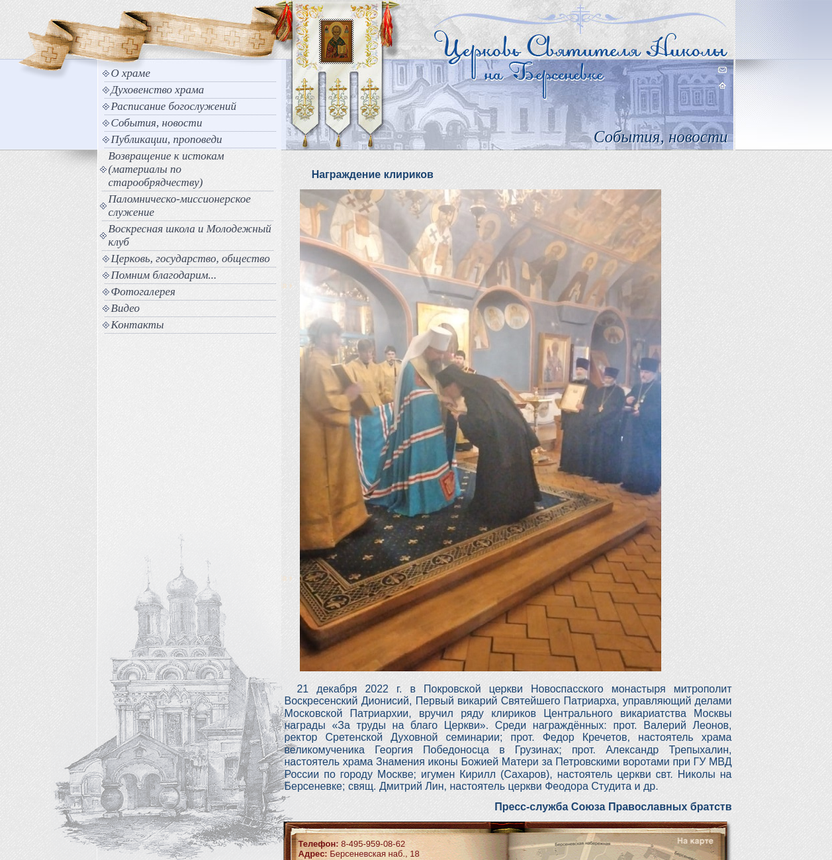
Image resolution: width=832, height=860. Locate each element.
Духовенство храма (158, 89)
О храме (130, 73)
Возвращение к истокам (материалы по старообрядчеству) (166, 169)
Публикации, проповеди (166, 139)
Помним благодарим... (164, 275)
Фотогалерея (143, 291)
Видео (125, 308)
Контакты (137, 324)
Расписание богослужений (174, 106)
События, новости (157, 123)
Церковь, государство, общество (190, 258)
